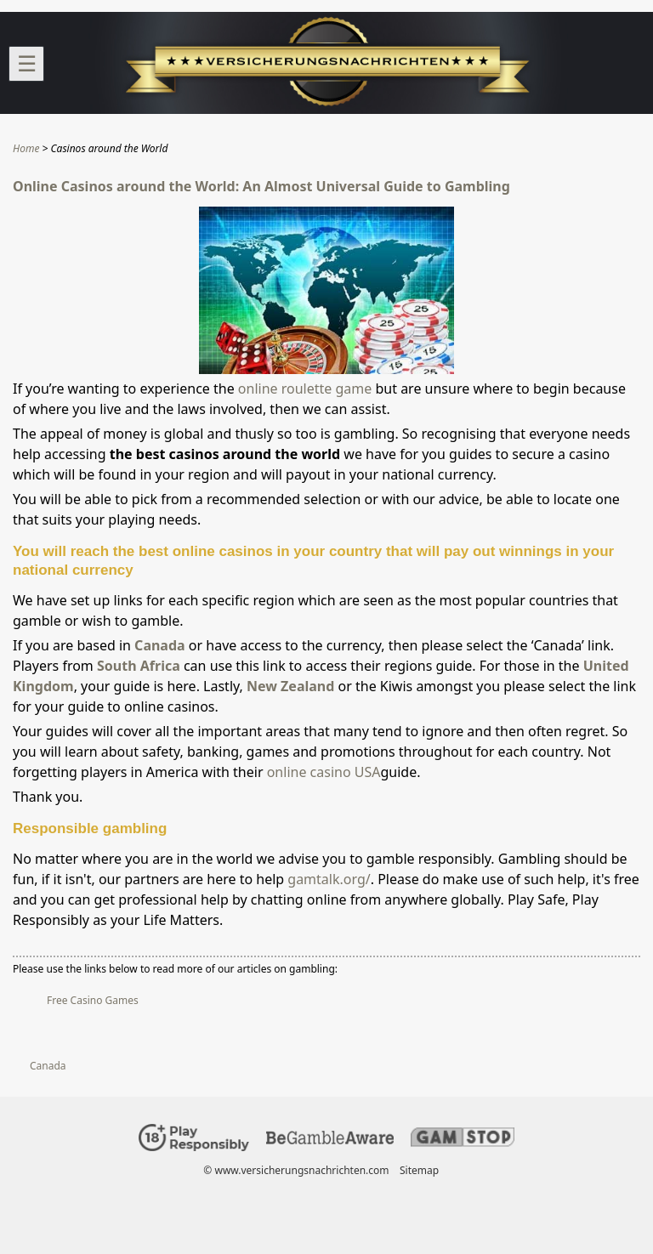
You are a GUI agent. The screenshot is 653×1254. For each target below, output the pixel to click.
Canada (159, 645)
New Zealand (290, 686)
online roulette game (305, 388)
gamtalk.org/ (328, 879)
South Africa (138, 665)
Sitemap (419, 1170)
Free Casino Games (93, 1000)
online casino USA (324, 772)
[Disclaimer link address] (330, 1140)
